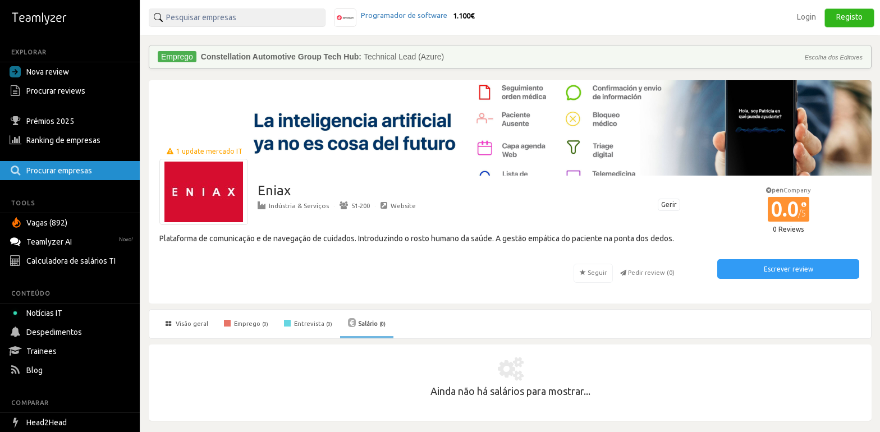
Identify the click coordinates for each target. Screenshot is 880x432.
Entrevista (308, 323)
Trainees (34, 351)
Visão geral (187, 323)
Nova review (39, 71)
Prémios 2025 (43, 121)
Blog (27, 370)
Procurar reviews (48, 90)
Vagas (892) (39, 222)
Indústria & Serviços (293, 205)
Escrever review (788, 269)
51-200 (355, 205)
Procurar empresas (52, 170)
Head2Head (39, 422)
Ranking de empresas (56, 140)
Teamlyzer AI (72, 240)
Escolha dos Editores (834, 57)
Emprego (246, 323)
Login (806, 16)
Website (398, 205)
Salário (367, 322)
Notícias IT (37, 313)
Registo (849, 16)
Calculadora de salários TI (64, 260)
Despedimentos (47, 332)
